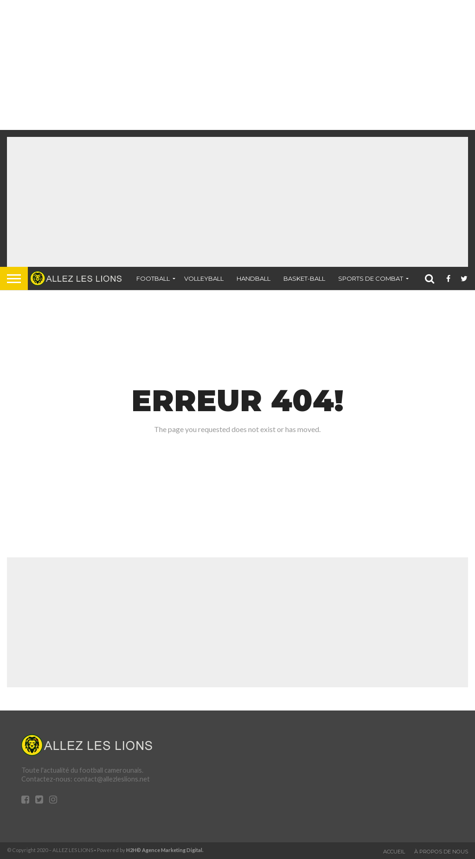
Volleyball (204, 278)
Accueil (394, 851)
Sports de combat (370, 278)
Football (153, 278)
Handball (253, 278)
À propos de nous (441, 851)
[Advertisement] (234, 65)
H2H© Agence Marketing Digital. (165, 850)
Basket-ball (304, 278)
